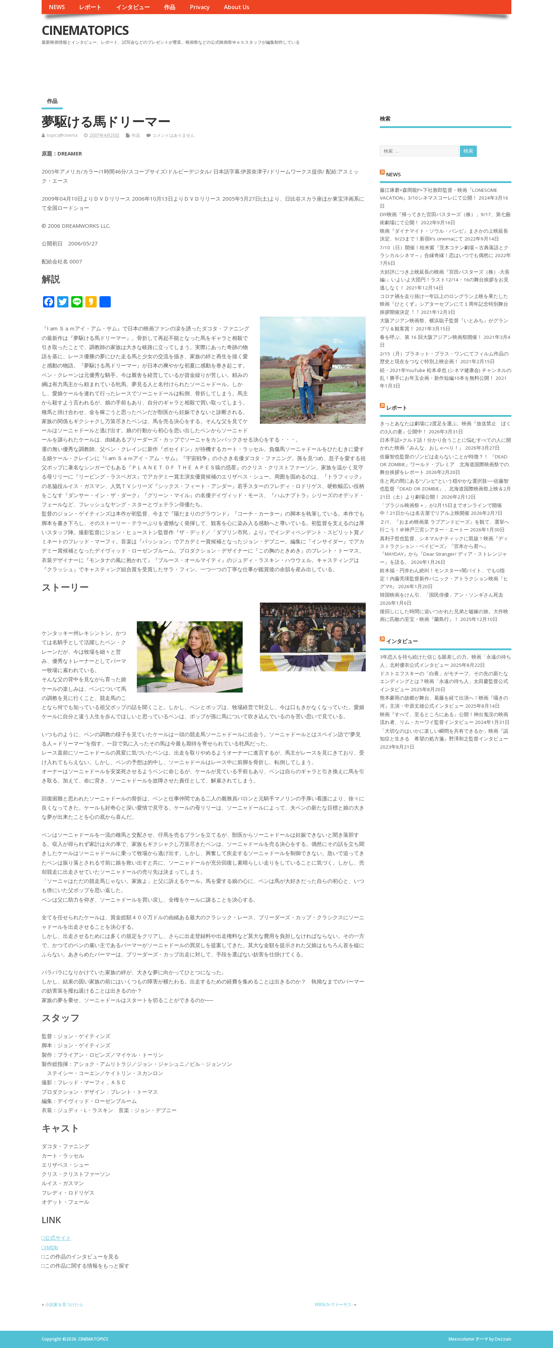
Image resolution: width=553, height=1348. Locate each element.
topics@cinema (62, 135)
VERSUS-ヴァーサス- (334, 1304)
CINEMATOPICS (85, 30)
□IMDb (50, 1247)
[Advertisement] (377, 67)
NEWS (57, 7)
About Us (236, 7)
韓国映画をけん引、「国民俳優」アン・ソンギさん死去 (441, 595)
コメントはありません (173, 135)
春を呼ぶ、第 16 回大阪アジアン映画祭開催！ (431, 337)
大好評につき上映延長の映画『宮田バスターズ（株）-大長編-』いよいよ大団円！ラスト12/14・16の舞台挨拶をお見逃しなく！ (445, 280)
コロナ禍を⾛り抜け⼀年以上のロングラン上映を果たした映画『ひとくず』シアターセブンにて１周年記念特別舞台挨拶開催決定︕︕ (444, 304)
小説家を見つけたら (64, 1304)
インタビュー (133, 7)
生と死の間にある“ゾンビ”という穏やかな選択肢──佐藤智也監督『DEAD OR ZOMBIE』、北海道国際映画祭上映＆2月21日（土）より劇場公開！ (445, 489)
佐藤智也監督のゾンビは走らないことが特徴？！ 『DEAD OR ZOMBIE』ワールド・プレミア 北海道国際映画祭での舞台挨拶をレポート (444, 464)
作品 (169, 7)
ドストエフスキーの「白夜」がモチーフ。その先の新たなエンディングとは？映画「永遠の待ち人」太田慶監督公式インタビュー (444, 681)
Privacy (200, 7)
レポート (90, 7)
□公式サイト (56, 1237)
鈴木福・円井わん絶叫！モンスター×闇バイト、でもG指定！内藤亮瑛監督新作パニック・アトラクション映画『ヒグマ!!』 (444, 578)
